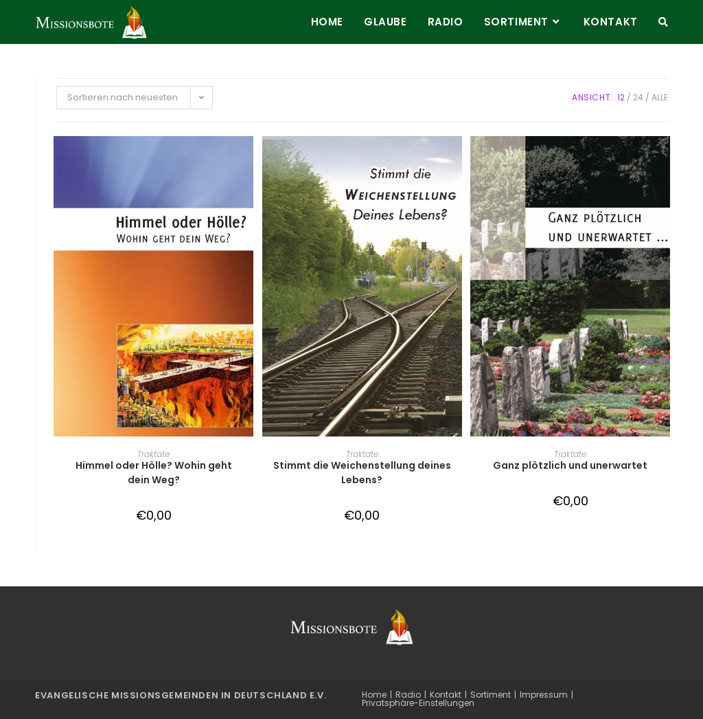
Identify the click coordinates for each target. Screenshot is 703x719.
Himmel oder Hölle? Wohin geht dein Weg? (154, 472)
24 (638, 97)
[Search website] (663, 22)
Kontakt (445, 694)
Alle (660, 97)
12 (621, 97)
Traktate (153, 454)
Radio (408, 694)
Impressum (544, 694)
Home (374, 694)
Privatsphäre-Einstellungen (418, 703)
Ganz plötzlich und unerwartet (570, 465)
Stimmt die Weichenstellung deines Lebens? (362, 472)
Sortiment (490, 694)
